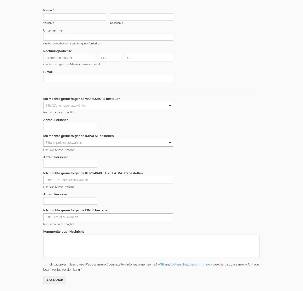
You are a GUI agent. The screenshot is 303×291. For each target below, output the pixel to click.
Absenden (54, 280)
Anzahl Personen (56, 120)
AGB (161, 264)
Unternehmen (53, 30)
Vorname (48, 22)
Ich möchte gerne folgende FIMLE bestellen (76, 210)
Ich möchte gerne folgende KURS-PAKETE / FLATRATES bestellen (93, 173)
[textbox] (106, 106)
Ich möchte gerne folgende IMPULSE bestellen (78, 136)
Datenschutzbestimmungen (191, 264)
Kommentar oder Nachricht (63, 231)
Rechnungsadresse (58, 51)
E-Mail (48, 72)
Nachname (116, 22)
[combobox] (108, 105)
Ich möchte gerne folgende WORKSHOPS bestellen (81, 99)
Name (48, 10)
